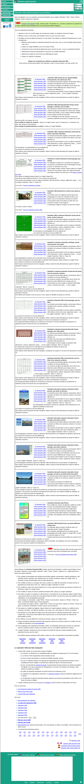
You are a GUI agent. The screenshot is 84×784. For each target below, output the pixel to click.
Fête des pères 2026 (24, 722)
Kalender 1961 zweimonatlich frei (69, 748)
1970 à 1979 (52, 733)
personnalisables (39, 623)
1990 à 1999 (61, 733)
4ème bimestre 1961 (40, 85)
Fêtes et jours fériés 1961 (25, 691)
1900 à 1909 (20, 733)
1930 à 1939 (34, 733)
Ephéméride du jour (23, 725)
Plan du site (40, 782)
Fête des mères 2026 (24, 720)
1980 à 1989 (56, 733)
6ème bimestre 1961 (40, 89)
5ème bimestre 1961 (40, 87)
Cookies (32, 782)
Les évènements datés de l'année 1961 (29, 689)
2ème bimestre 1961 (40, 81)
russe (40, 682)
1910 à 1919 (24, 733)
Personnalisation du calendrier (26, 700)
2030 (79, 734)
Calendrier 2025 (22, 708)
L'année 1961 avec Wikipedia (26, 694)
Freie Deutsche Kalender (47, 755)
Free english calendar (28, 755)
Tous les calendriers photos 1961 (32, 210)
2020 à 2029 (75, 733)
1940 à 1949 (38, 733)
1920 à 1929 (29, 733)
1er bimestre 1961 (40, 79)
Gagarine (48, 682)
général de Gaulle (41, 665)
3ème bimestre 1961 (40, 83)
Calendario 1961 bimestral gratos (69, 746)
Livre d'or (49, 782)
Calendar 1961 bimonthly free (68, 743)
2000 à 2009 (66, 733)
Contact (56, 782)
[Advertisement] (43, 7)
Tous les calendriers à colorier (31, 185)
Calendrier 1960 (22, 705)
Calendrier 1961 (74, 740)
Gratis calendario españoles (67, 755)
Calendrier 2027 (22, 712)
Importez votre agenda (28, 23)
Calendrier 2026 (22, 710)
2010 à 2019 (70, 733)
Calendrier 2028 (22, 715)
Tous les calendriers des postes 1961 (66, 554)
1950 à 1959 (43, 733)
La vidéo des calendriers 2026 (27, 703)
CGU (26, 782)
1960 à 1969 (47, 733)
